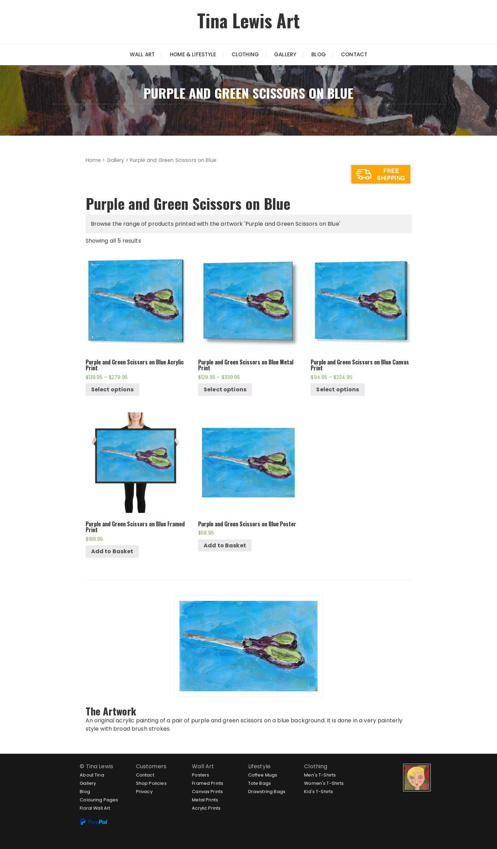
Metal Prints (205, 800)
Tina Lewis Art (248, 20)
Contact (354, 54)
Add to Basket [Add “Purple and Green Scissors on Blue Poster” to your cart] (225, 545)
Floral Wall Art (95, 808)
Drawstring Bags (266, 791)
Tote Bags (259, 783)
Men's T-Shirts (320, 775)
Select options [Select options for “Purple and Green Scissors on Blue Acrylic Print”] (112, 389)
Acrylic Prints (206, 808)
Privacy (144, 791)
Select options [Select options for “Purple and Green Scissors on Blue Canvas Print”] (337, 389)
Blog (318, 54)
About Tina (92, 775)
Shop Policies (151, 783)
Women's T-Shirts (324, 783)
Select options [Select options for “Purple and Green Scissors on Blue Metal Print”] (225, 389)
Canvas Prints (207, 791)
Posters (200, 775)
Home (93, 160)
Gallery (285, 54)
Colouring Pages (99, 800)
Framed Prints (207, 783)
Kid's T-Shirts (318, 791)
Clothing (245, 54)
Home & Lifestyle (193, 54)
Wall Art (142, 54)
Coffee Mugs (262, 775)
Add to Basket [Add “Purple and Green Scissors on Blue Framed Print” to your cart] (112, 551)
